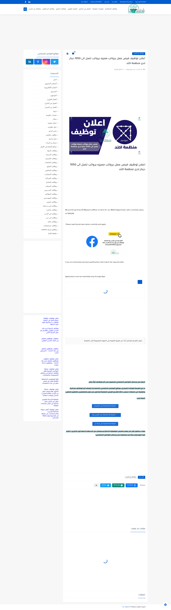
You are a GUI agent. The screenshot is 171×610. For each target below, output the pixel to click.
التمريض (54, 91)
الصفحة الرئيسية (141, 2)
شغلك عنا (84, 2)
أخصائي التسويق (51, 83)
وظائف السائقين (48, 9)
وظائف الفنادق (51, 182)
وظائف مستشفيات (50, 226)
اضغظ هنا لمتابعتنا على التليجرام (105, 406)
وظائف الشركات (51, 178)
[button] (132, 485)
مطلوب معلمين (51, 135)
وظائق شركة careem (49, 229)
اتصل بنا (114, 2)
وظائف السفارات (50, 174)
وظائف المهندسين (50, 198)
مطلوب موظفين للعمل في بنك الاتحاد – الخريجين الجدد (49, 351)
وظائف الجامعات (51, 162)
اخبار (55, 80)
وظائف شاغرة (52, 210)
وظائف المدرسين (50, 190)
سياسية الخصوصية (126, 2)
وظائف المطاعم (111, 9)
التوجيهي (53, 95)
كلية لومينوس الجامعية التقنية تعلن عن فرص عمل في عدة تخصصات (50, 381)
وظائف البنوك (52, 151)
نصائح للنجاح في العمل (48, 147)
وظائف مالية (52, 222)
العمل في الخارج (85, 9)
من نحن (106, 2)
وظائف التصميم (51, 158)
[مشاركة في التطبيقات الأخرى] (96, 485)
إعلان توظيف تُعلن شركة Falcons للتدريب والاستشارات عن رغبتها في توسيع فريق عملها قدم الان (49, 414)
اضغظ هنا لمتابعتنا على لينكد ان (105, 424)
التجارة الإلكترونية (50, 87)
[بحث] (25, 9)
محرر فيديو (53, 131)
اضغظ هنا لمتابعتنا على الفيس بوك (105, 415)
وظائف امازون (52, 202)
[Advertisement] (85, 32)
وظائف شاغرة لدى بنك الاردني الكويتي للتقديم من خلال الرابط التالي (49, 331)
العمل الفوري (72, 9)
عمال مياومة (52, 123)
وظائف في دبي (51, 218)
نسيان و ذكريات (51, 143)
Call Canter (52, 233)
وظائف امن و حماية (50, 206)
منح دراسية (53, 139)
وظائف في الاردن (35, 9)
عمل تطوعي (52, 127)
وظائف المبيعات (51, 186)
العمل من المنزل (51, 107)
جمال (55, 119)
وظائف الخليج (61, 9)
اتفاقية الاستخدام (96, 2)
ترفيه (55, 111)
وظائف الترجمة (51, 154)
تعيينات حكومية (98, 9)
